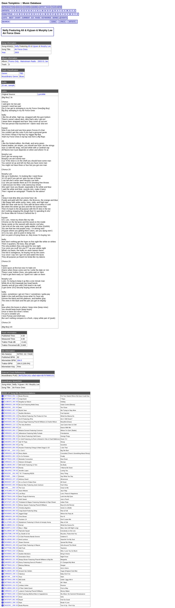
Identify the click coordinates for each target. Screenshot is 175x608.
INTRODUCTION (8, 7)
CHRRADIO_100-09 (11, 404)
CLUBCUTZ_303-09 (11, 402)
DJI (32, 18)
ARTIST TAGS (44, 7)
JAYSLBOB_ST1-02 (11, 490)
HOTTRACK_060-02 (11, 419)
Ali (29, 46)
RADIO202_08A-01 (11, 505)
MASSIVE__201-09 (11, 473)
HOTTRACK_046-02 (11, 496)
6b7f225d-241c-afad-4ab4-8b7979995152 (36, 375)
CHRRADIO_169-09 (11, 545)
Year (3, 52)
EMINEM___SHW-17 (11, 476)
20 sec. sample (8, 85)
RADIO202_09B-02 (11, 439)
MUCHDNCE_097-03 (11, 410)
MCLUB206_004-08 (11, 571)
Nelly (17, 46)
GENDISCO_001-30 (11, 556)
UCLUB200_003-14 (11, 539)
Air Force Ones (21, 49)
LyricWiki (41, 94)
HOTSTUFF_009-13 (11, 399)
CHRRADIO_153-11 (11, 462)
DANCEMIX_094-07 (11, 442)
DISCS (18, 7)
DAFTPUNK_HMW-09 (11, 548)
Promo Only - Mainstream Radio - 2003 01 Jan (28, 61)
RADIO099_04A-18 (11, 416)
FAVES (37, 18)
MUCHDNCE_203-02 (11, 568)
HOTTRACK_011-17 (11, 565)
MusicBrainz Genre (10, 76)
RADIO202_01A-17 (11, 413)
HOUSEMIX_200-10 (11, 602)
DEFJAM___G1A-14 (11, 450)
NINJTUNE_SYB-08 (11, 534)
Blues (21, 76)
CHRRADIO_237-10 (11, 479)
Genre (4, 73)
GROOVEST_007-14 (11, 482)
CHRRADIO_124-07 (11, 591)
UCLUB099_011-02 (11, 525)
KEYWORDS (46, 18)
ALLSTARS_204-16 (11, 522)
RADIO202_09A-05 (11, 485)
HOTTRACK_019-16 (11, 551)
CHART (18, 18)
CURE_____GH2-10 (11, 488)
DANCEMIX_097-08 (11, 562)
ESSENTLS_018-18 (11, 528)
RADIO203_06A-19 (11, 422)
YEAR (54, 7)
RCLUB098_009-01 (11, 588)
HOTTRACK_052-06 (11, 582)
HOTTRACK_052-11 (11, 396)
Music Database (32, 3)
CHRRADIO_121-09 (11, 559)
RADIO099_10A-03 (11, 508)
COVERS (26, 7)
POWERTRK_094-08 (11, 468)
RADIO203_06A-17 (11, 430)
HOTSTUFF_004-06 (11, 502)
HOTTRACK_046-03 (11, 493)
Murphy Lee (46, 46)
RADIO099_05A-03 (11, 436)
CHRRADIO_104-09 (11, 516)
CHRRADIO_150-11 (11, 574)
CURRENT (26, 18)
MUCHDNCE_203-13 (11, 554)
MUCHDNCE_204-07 (11, 542)
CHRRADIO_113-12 (11, 425)
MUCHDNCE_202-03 (11, 513)
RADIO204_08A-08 (11, 447)
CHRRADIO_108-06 (11, 453)
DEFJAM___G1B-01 (11, 577)
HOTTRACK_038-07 (11, 499)
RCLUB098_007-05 (11, 531)
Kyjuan (35, 46)
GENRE (34, 7)
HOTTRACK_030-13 (11, 459)
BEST (11, 18)
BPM (60, 7)
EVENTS (64, 18)
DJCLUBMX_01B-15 (11, 519)
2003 (17, 52)
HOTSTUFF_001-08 (11, 599)
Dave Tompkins (11, 3)
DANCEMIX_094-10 (11, 456)
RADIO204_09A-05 (11, 445)
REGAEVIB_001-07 (11, 597)
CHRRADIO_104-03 (11, 433)
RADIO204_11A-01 (11, 585)
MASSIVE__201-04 (11, 407)
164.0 (19, 360)
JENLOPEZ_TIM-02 (11, 470)
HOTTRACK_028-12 (11, 594)
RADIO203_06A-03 (11, 511)
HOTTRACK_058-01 (11, 579)
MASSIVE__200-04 (11, 605)
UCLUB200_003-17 (11, 465)
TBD (21, 73)
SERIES (55, 18)
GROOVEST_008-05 (11, 427)
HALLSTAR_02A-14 (11, 536)
